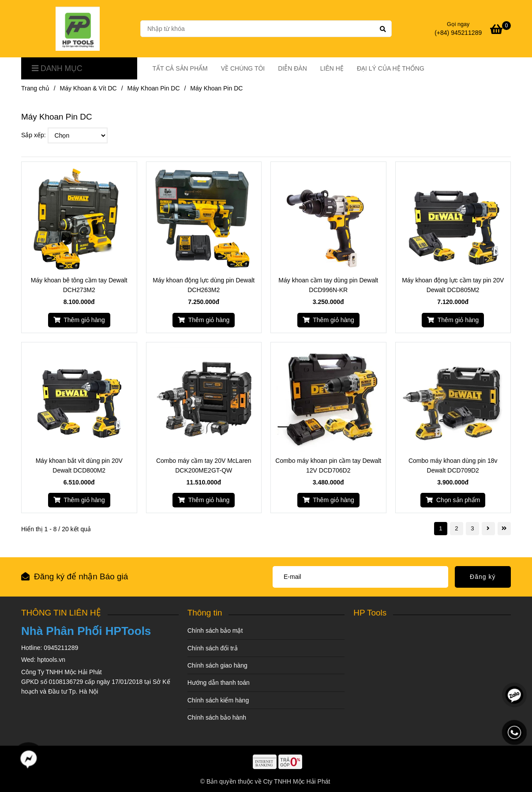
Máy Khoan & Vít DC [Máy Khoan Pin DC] (88, 88)
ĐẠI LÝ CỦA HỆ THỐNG (390, 68)
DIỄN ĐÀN (292, 68)
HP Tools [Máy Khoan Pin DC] (369, 612)
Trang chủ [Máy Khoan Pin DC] (35, 88)
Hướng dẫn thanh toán (218, 682)
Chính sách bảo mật (215, 630)
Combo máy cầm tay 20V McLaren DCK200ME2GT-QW (203, 465)
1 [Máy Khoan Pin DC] (440, 528)
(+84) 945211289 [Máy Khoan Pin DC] (458, 32)
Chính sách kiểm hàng (218, 700)
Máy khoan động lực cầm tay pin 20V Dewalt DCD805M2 (453, 285)
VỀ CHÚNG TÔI (243, 68)
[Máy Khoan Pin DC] (78, 29)
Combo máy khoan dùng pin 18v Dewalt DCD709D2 (453, 465)
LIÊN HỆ (332, 68)
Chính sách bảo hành (216, 717)
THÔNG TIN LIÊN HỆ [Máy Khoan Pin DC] (61, 612)
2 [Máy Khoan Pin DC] (456, 528)
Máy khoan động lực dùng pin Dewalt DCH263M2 (204, 285)
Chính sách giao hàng (217, 665)
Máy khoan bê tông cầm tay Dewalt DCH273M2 (79, 285)
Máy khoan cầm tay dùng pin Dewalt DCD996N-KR (328, 285)
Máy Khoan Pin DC (153, 88)
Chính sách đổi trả (212, 648)
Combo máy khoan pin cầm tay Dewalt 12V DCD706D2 (328, 465)
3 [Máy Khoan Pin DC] (472, 528)
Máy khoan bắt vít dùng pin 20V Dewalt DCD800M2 (79, 465)
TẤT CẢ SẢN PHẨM (180, 68)
